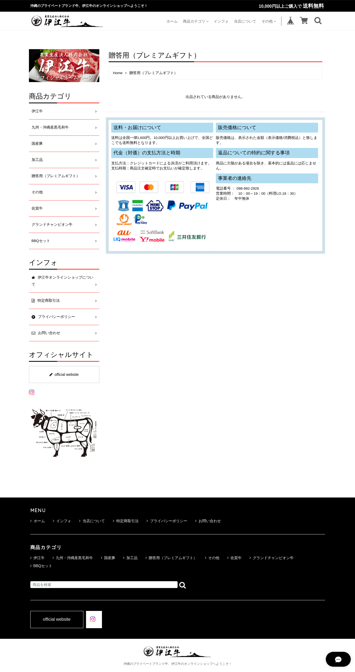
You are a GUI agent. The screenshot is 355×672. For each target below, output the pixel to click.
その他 (269, 21)
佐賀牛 (37, 208)
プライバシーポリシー (167, 521)
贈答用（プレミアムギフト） (56, 176)
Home (118, 73)
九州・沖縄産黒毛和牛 (50, 127)
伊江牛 (37, 111)
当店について (245, 21)
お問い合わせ (208, 521)
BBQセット (41, 241)
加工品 (37, 160)
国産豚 (37, 144)
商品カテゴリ (195, 21)
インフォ (221, 21)
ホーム (172, 21)
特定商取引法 (126, 521)
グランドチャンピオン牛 (52, 225)
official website (64, 374)
